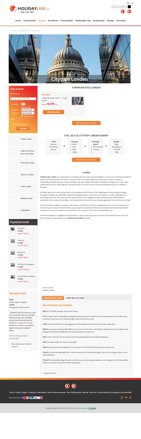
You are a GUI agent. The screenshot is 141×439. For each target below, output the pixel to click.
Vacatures (92, 392)
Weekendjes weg (82, 20)
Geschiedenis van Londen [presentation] (53, 298)
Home (18, 20)
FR (132, 3)
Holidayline (55, 408)
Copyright (49, 408)
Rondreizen (53, 20)
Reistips (110, 20)
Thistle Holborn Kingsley (18, 302)
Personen (15, 104)
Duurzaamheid (125, 392)
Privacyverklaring (103, 392)
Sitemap (85, 392)
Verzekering (115, 392)
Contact (18, 392)
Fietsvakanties (67, 20)
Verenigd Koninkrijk (24, 30)
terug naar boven (50, 373)
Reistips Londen (48, 290)
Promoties (121, 20)
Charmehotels (29, 20)
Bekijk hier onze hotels (86, 159)
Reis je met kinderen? (20, 124)
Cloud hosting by (82, 408)
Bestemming (14, 93)
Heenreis (15, 110)
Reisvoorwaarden (59, 392)
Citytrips (42, 20)
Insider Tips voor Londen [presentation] (75, 298)
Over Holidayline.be (74, 392)
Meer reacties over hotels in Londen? (22, 345)
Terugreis (15, 113)
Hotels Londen (36, 30)
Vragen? (24, 392)
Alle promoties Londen (86, 123)
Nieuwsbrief (42, 392)
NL (128, 3)
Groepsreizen (99, 20)
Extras (49, 392)
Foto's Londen (48, 288)
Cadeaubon (32, 392)
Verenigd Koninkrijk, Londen (19, 307)
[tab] (53, 298)
